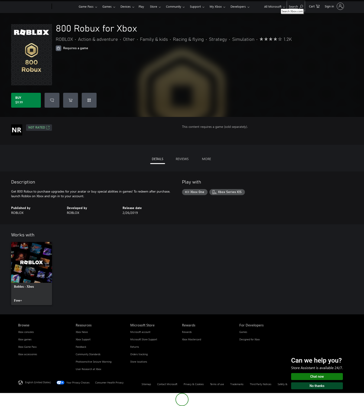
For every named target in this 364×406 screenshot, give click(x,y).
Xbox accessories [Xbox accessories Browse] (27, 354)
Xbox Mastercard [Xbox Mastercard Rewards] (191, 339)
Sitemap (146, 384)
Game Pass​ (86, 6)
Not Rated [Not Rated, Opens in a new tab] (39, 127)
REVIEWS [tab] (182, 159)
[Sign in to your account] (334, 6)
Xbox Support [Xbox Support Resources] (83, 339)
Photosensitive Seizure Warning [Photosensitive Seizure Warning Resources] (93, 361)
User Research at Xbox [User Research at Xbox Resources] (88, 369)
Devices (125, 6)
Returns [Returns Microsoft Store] (134, 346)
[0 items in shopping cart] (314, 5)
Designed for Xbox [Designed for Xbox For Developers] (249, 339)
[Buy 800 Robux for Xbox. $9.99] (26, 100)
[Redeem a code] (89, 100)
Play (141, 6)
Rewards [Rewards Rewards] (187, 331)
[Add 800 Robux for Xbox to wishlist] (52, 100)
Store (153, 6)
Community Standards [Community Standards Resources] (88, 354)
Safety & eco (285, 384)
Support (195, 6)
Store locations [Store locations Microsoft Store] (138, 361)
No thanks (317, 386)
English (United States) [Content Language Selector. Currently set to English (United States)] (38, 382)
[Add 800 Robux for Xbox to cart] (70, 100)
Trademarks (237, 384)
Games (107, 6)
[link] (31, 273)
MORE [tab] (206, 159)
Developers (238, 6)
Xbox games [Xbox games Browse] (25, 339)
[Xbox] (64, 6)
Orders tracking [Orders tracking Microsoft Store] (139, 354)
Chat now (317, 376)
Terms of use (217, 384)
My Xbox (216, 6)
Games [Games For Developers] (243, 331)
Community (173, 6)
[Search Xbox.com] (296, 6)
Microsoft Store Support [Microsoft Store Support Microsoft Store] (143, 339)
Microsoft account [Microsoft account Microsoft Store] (140, 331)
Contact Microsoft (167, 384)
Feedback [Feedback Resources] (81, 346)
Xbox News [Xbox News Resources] (82, 331)
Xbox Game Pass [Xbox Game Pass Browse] (27, 346)
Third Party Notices (260, 384)
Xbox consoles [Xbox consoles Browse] (26, 331)
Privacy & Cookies (194, 384)
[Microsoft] (34, 6)
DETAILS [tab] (157, 159)
